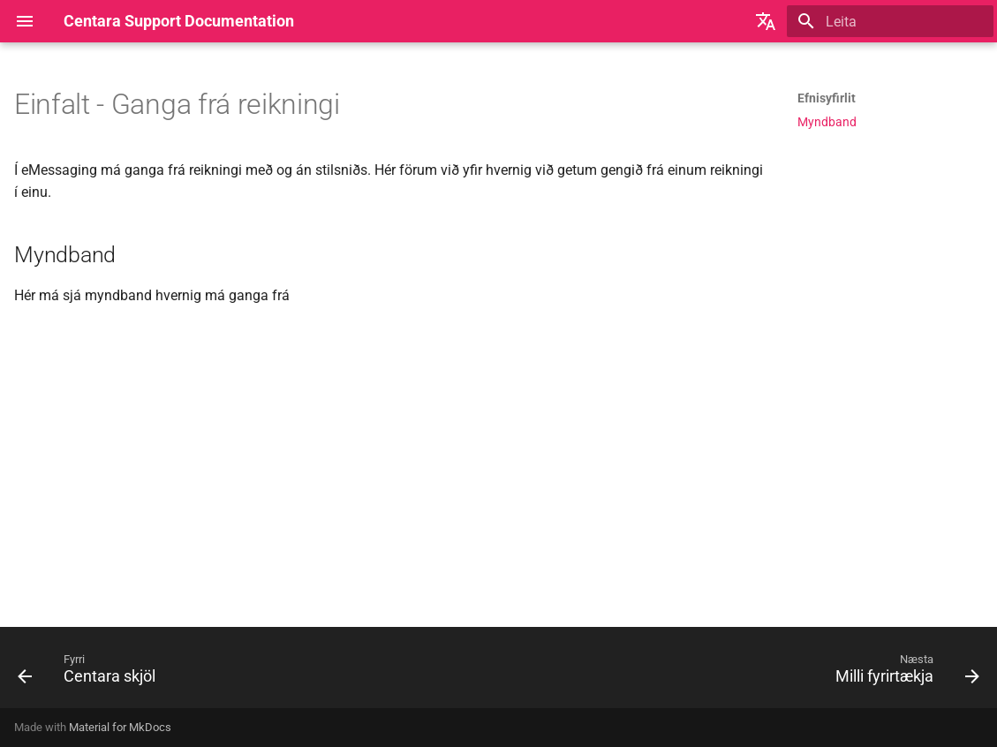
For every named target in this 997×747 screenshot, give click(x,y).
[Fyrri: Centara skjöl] (91, 673)
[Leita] (890, 21)
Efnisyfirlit (826, 98)
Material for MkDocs (120, 727)
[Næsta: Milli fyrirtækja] (902, 673)
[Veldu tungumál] (765, 21)
